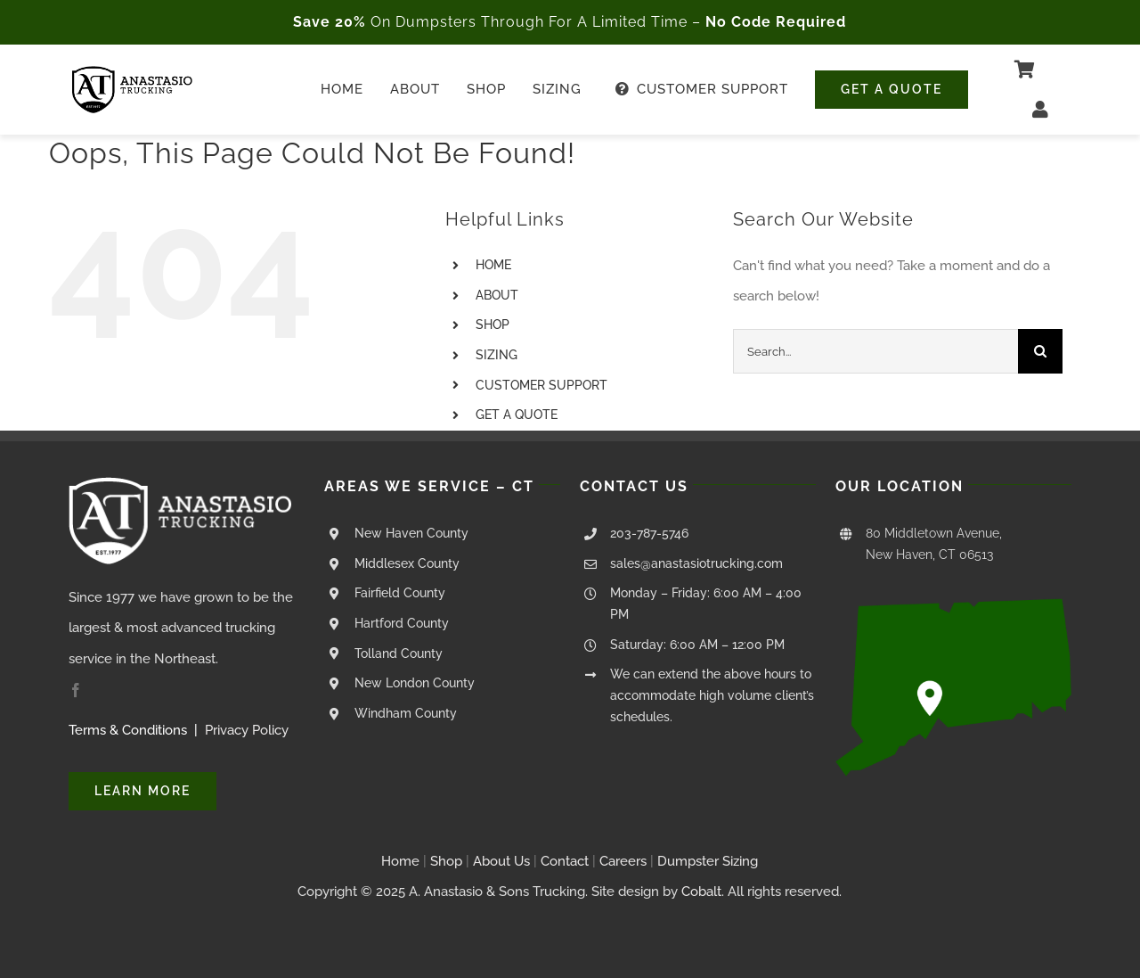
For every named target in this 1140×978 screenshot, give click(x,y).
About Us (501, 861)
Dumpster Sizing (707, 861)
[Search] (1040, 351)
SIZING (496, 355)
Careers (623, 861)
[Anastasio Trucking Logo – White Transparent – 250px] (180, 483)
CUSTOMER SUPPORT (541, 385)
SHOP (492, 324)
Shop (446, 861)
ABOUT (497, 295)
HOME (493, 265)
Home (400, 861)
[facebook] (76, 690)
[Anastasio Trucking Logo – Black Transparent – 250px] (132, 72)
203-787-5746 (649, 533)
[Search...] (875, 351)
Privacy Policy (247, 730)
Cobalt (701, 891)
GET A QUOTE (517, 414)
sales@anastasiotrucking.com (696, 563)
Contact (566, 861)
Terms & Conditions (128, 730)
